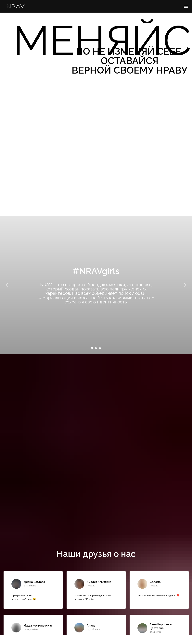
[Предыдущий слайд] (7, 285)
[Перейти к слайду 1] (92, 348)
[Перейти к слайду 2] (96, 348)
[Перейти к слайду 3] (100, 348)
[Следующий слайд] (185, 285)
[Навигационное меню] (186, 6)
